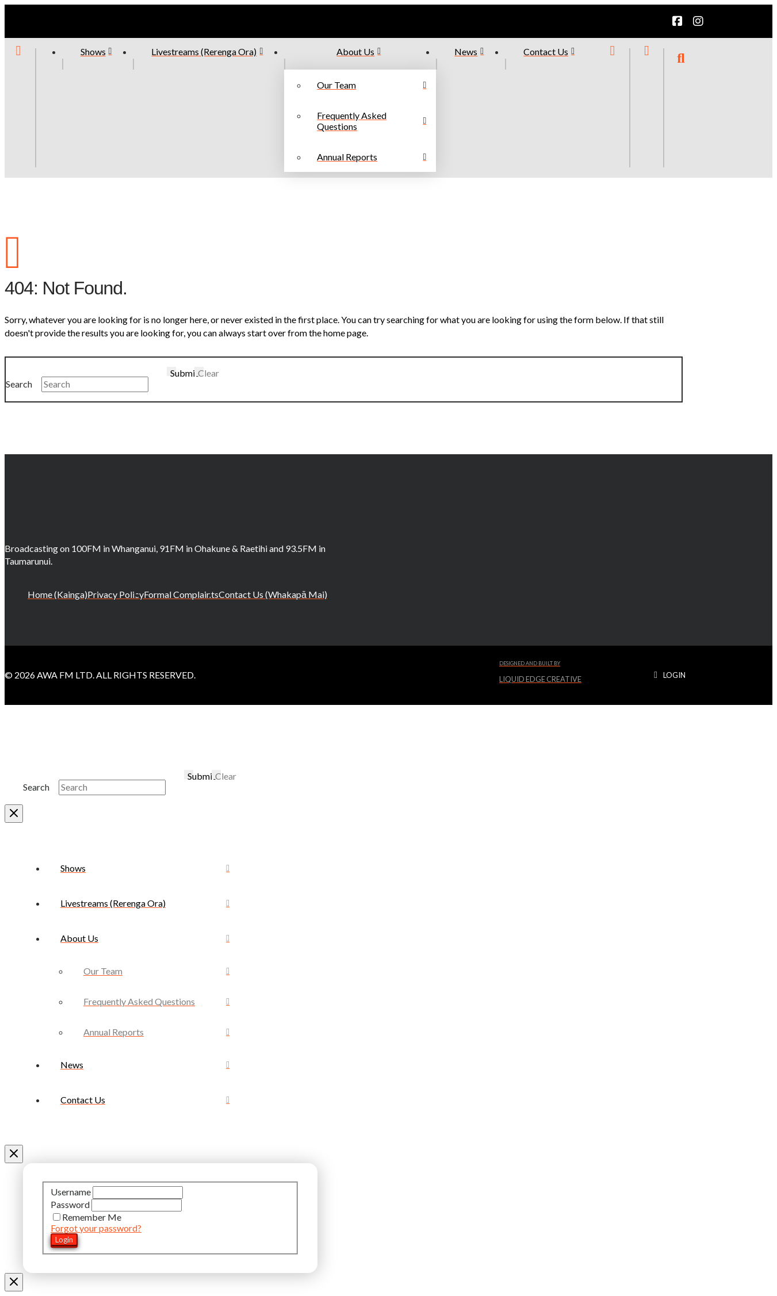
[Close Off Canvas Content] (14, 1154)
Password (71, 1204)
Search (19, 383)
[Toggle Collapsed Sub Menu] (145, 938)
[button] (681, 108)
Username (72, 1191)
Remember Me (87, 1216)
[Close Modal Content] (14, 813)
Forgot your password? (96, 1227)
